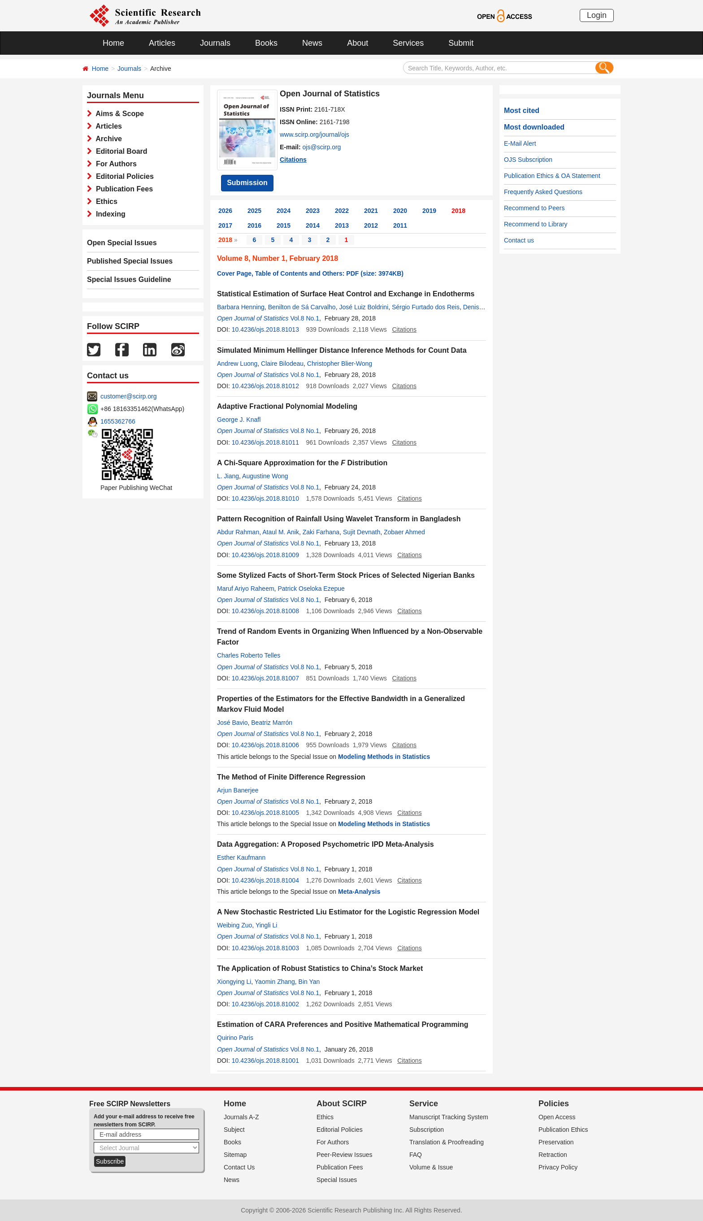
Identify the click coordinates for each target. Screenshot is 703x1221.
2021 (371, 210)
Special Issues (337, 1179)
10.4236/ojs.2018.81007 (265, 678)
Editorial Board (120, 151)
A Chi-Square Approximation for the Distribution (302, 463)
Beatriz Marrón (271, 722)
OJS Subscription (528, 159)
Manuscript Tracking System (448, 1117)
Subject (234, 1129)
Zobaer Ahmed (404, 532)
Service (423, 1103)
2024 (284, 210)
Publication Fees (122, 189)
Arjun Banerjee (238, 790)
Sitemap (235, 1154)
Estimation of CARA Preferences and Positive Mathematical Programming (342, 1024)
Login (597, 15)
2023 (313, 210)
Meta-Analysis (359, 891)
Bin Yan (309, 981)
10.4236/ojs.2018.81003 (265, 948)
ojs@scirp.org (322, 147)
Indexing (109, 214)
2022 (342, 210)
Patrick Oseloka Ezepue (311, 588)
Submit (460, 43)
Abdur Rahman (238, 532)
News (312, 43)
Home (113, 43)
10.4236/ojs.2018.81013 (265, 329)
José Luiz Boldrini (363, 307)
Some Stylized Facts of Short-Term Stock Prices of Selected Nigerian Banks (346, 575)
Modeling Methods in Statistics (384, 756)
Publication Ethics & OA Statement (552, 175)
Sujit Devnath (361, 532)
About (357, 43)
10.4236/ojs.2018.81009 (265, 555)
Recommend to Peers (534, 208)
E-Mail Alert (520, 143)
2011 (400, 225)
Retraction (552, 1154)
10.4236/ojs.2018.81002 (265, 1004)
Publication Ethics (563, 1129)
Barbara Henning (241, 307)
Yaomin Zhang (275, 981)
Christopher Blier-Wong (339, 363)
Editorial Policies (123, 176)
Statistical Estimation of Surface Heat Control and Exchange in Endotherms (345, 294)
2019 (429, 210)
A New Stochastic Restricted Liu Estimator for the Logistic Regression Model (348, 912)
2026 (225, 210)
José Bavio (232, 722)
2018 (458, 210)
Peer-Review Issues (345, 1154)
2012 (371, 225)
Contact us (519, 240)
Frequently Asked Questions (543, 191)
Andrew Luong (237, 363)
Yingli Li (267, 925)
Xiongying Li (234, 981)
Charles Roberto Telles (248, 655)
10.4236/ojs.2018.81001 (265, 1060)
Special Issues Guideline (129, 279)
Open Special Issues (122, 243)
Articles (162, 43)
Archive (107, 139)
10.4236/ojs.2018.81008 (265, 611)
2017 (225, 225)
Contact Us (239, 1167)
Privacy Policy (557, 1167)
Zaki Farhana (321, 532)
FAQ (415, 1154)
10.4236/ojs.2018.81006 (265, 745)
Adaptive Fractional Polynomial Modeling (287, 406)
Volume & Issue (431, 1167)
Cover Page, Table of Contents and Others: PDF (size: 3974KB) (310, 273)
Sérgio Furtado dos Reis (426, 307)
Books (266, 43)
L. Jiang (228, 476)
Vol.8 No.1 (304, 318)
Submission (247, 182)
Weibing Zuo (234, 925)
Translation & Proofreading (446, 1142)
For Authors (114, 164)
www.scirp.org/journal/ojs (314, 134)
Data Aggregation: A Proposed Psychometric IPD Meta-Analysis (325, 844)
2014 (313, 225)
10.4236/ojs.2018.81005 (265, 812)
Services (408, 43)
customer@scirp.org (128, 396)
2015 (284, 225)
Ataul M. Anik (280, 532)
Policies (553, 1103)
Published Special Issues (130, 261)
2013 (342, 225)
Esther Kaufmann (241, 857)
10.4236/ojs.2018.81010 (265, 498)
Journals (215, 43)
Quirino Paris (235, 1037)
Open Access (557, 1117)
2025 (254, 210)
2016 (254, 225)
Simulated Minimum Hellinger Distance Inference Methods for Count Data (342, 350)
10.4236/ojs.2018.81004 (265, 880)
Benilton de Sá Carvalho (302, 307)
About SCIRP (342, 1103)
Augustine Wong (265, 476)
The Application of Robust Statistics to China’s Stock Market (320, 968)
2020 (400, 210)
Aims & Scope (118, 113)
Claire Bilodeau (282, 363)
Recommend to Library (536, 224)
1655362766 (117, 421)
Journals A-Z (241, 1117)
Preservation (556, 1142)
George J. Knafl (238, 419)
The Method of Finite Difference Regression (291, 777)
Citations (293, 159)
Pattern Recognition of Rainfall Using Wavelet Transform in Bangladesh (338, 519)
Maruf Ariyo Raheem (245, 588)
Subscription (426, 1129)
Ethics (104, 201)
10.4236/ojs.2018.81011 (265, 442)
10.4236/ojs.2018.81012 (265, 386)
